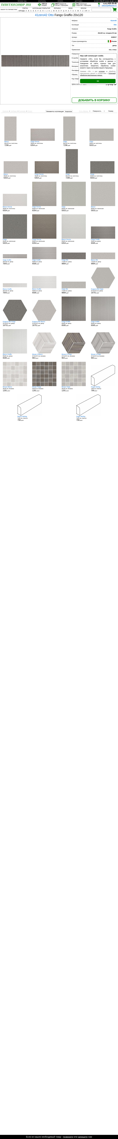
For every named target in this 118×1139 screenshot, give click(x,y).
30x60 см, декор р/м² (103, 241)
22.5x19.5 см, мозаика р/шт (44, 356)
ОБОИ (70, 8)
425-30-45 (110, 3)
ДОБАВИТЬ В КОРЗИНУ (94, 100)
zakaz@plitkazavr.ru (109, 6)
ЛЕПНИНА (57, 8)
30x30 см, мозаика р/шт (15, 389)
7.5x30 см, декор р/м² (74, 262)
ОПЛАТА (60, 1)
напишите (83, 1137)
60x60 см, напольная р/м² (44, 209)
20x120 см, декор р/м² (15, 262)
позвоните (68, 1137)
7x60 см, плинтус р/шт (103, 389)
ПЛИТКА (25, 8)
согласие (102, 71)
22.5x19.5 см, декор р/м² (103, 291)
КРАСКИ (83, 8)
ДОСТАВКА (78, 1)
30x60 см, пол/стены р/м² (43, 143)
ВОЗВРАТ (97, 1)
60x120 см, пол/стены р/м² (13, 143)
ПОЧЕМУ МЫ (22, 1)
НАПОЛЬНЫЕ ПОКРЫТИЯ (41, 8)
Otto (115, 25)
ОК (98, 81)
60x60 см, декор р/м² (74, 323)
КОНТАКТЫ (42, 1)
